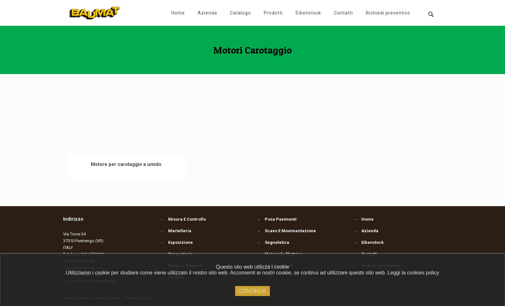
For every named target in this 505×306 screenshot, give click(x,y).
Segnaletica (272, 242)
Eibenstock (372, 242)
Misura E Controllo (183, 219)
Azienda (369, 230)
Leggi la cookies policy (413, 272)
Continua (252, 291)
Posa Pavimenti (276, 219)
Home (367, 219)
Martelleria (175, 230)
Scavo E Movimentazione (286, 230)
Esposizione (176, 242)
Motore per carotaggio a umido (126, 164)
